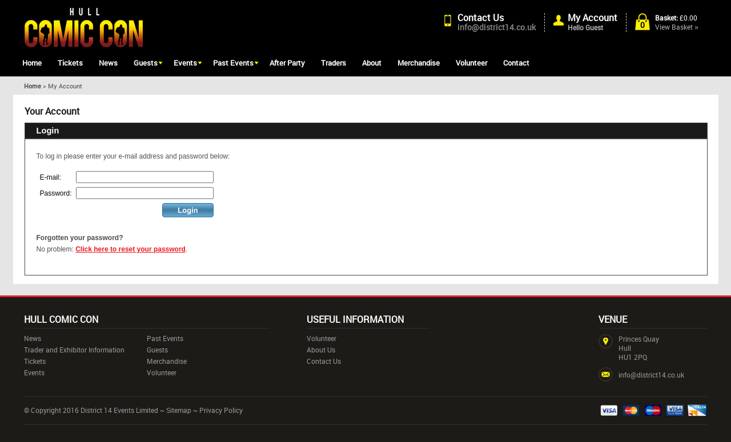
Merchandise (418, 63)
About (371, 63)
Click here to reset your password (130, 249)
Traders (333, 63)
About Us (321, 349)
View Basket (676, 26)
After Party (287, 63)
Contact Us (480, 17)
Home (32, 63)
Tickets (70, 63)
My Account (592, 17)
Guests (146, 63)
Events (185, 63)
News (108, 63)
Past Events (233, 63)
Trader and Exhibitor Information (74, 349)
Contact (516, 63)
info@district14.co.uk (496, 27)
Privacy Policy (221, 410)
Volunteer (471, 63)
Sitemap (178, 410)
